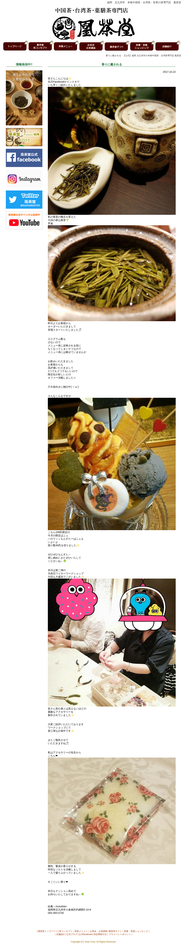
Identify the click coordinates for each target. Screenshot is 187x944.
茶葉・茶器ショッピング (136, 931)
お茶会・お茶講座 (98, 931)
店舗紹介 (60, 934)
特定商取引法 (100, 934)
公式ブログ (71, 934)
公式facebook (85, 934)
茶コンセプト (65, 931)
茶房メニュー (81, 931)
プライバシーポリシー (120, 934)
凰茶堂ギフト (115, 931)
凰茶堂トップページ (48, 931)
